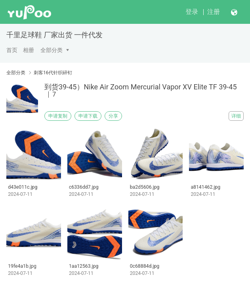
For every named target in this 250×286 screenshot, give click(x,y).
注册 (213, 11)
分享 (113, 116)
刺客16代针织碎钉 (53, 72)
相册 (28, 50)
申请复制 (57, 116)
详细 (236, 116)
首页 (11, 50)
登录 (191, 11)
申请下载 (87, 116)
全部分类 (51, 50)
